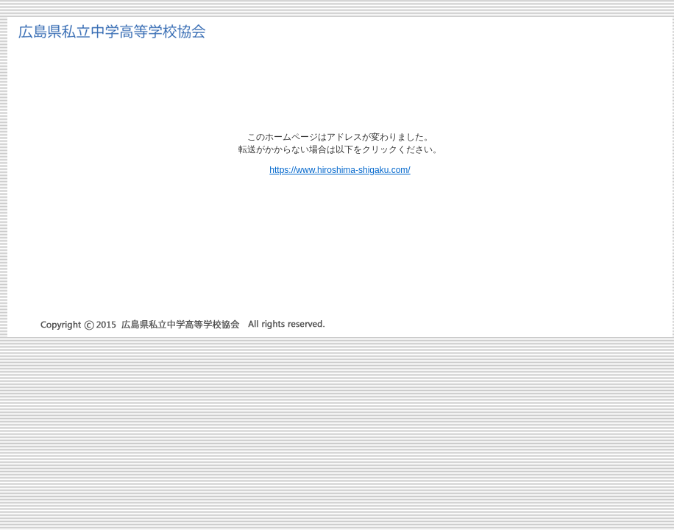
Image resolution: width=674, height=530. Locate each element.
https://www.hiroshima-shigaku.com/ (339, 170)
